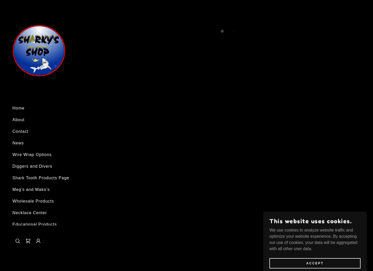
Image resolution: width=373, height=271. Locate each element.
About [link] (18, 120)
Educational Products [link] (34, 224)
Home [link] (18, 108)
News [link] (18, 143)
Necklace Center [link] (29, 213)
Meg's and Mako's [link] (31, 189)
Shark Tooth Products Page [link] (40, 178)
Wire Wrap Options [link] (32, 154)
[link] (39, 50)
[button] (28, 241)
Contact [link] (20, 131)
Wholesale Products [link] (33, 201)
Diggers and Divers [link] (32, 166)
